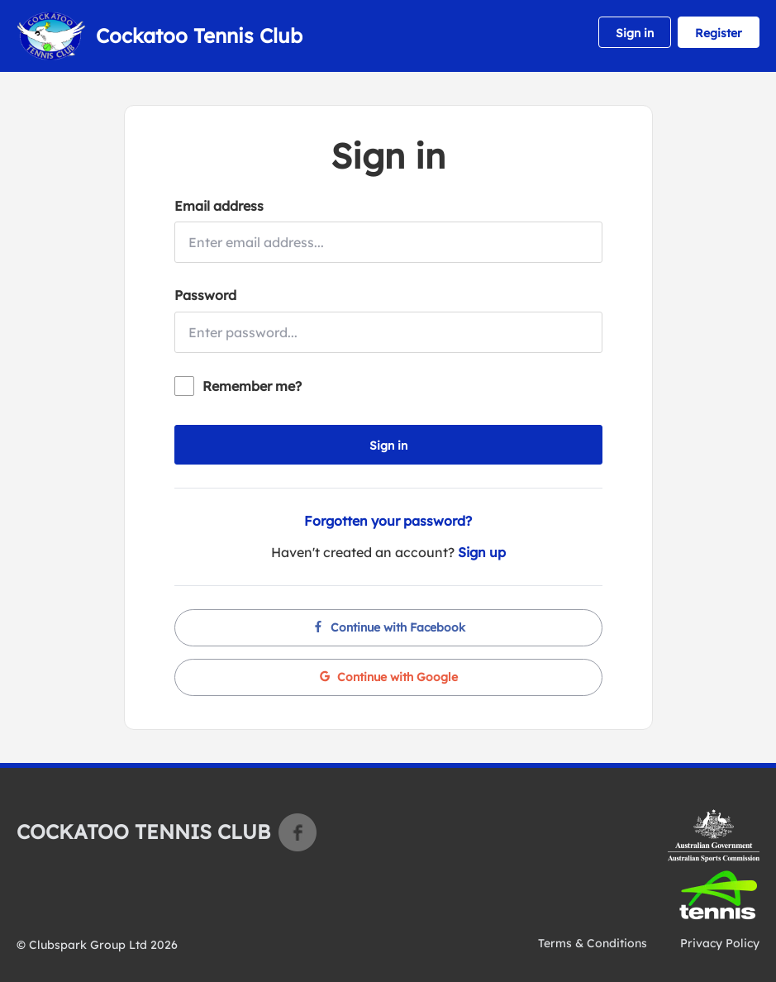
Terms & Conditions (592, 943)
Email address (219, 206)
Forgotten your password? (388, 520)
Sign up (482, 552)
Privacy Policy (719, 943)
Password (205, 295)
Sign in (635, 33)
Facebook (298, 832)
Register (718, 33)
